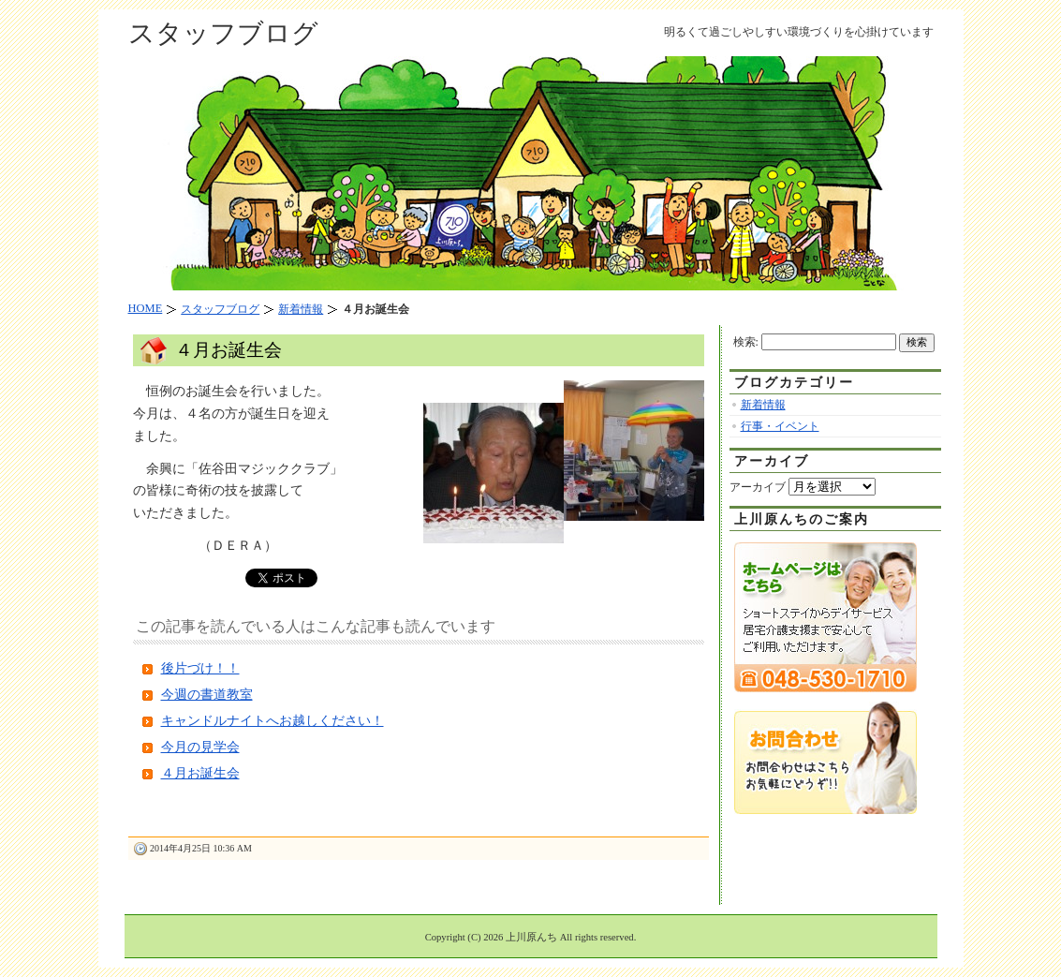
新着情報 (763, 404)
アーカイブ (757, 487)
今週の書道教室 (207, 695)
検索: (746, 341)
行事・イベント (780, 426)
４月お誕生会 (228, 350)
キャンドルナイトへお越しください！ (272, 721)
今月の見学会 (200, 747)
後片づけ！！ (200, 668)
